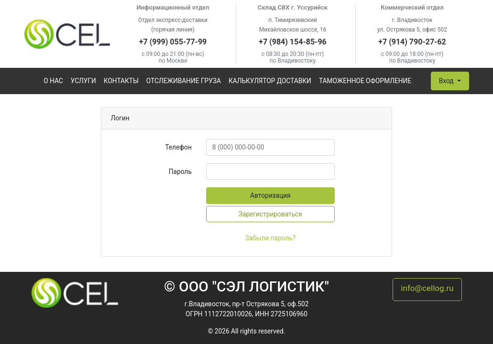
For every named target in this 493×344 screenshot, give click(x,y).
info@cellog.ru (427, 288)
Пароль (180, 171)
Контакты (121, 81)
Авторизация (270, 195)
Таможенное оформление (365, 81)
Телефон (178, 147)
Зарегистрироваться (270, 214)
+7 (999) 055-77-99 (173, 41)
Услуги (83, 81)
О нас (53, 81)
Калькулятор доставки (270, 81)
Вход (447, 81)
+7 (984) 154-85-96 (292, 41)
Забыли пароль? (270, 238)
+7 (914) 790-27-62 (412, 41)
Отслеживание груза (183, 81)
